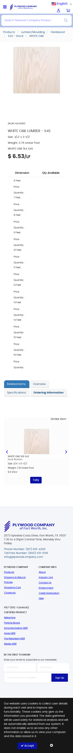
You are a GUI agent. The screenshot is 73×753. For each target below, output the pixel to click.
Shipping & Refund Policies (15, 579)
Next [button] (66, 451)
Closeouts (10, 593)
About (42, 572)
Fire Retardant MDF (14, 638)
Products (9, 572)
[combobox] (62, 4)
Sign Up (59, 678)
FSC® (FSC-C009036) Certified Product (16, 610)
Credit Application (49, 593)
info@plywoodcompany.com (23, 557)
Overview (39, 384)
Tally (36, 480)
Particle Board (12, 623)
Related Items (16, 384)
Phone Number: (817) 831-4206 (24, 549)
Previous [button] (7, 451)
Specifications (16, 392)
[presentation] (36, 691)
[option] (36, 453)
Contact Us (45, 583)
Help (41, 598)
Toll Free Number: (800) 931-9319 (26, 553)
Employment (46, 588)
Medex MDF (10, 644)
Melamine (9, 617)
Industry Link (46, 577)
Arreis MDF (10, 633)
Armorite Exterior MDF (16, 628)
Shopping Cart (12, 587)
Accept (27, 745)
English (62, 3)
